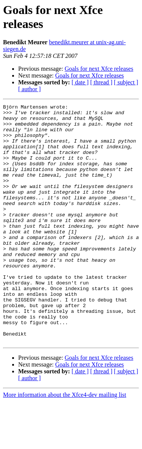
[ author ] (29, 89)
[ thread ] (101, 82)
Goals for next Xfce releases (99, 68)
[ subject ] (126, 82)
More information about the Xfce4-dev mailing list (64, 442)
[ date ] (80, 82)
